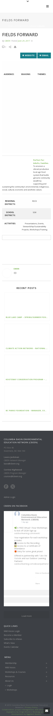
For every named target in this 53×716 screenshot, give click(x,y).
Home (10, 26)
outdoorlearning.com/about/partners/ (31, 563)
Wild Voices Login (12, 631)
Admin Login (9, 497)
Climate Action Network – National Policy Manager (27, 348)
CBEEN (7, 40)
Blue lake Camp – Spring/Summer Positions (27, 317)
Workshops (11, 689)
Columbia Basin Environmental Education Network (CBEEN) (34, 517)
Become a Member (13, 635)
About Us (9, 681)
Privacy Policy (31, 707)
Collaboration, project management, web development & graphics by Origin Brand (26, 711)
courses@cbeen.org (13, 476)
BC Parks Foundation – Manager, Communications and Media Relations (27, 410)
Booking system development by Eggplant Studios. (29, 713)
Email (44, 55)
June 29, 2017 (24, 40)
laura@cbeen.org (11, 463)
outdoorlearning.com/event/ (27, 533)
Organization (21, 26)
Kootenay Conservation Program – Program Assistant (27, 379)
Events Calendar (11, 647)
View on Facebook (42, 573)
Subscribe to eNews (13, 639)
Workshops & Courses (15, 672)
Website (28, 55)
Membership (11, 663)
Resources (10, 676)
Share (37, 583)
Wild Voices (10, 667)
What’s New (9, 643)
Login (8, 685)
